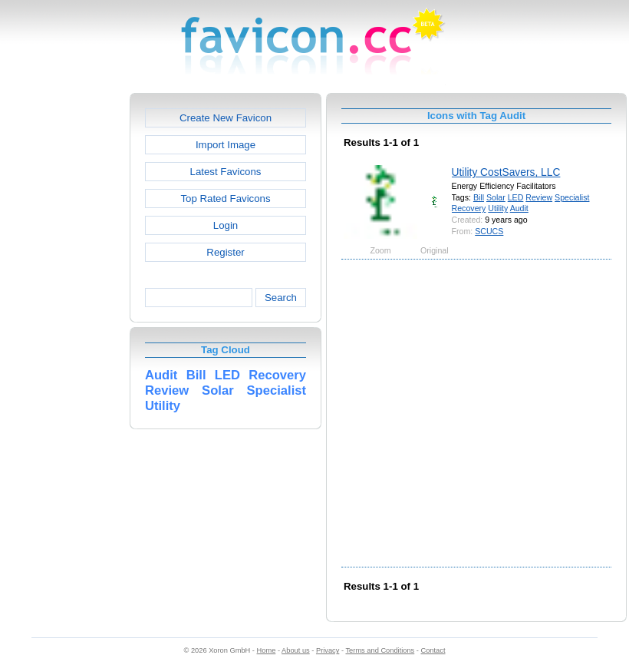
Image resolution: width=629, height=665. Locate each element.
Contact (433, 650)
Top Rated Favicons (225, 198)
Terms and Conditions (379, 650)
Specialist (572, 197)
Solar (496, 197)
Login (225, 225)
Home (266, 650)
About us (296, 650)
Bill (478, 197)
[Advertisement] (151, 412)
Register (225, 252)
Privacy (327, 650)
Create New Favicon (225, 118)
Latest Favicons (226, 171)
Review (538, 197)
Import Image (225, 145)
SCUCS (489, 231)
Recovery (469, 208)
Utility (498, 208)
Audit (519, 208)
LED (516, 197)
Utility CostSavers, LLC (506, 172)
